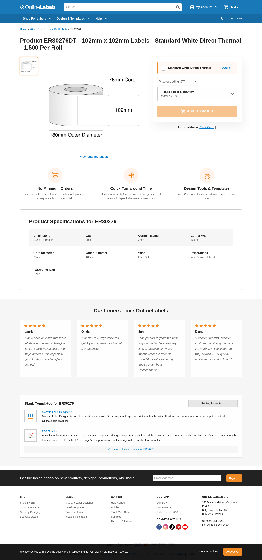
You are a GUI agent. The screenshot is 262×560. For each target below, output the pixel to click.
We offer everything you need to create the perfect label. (207, 196)
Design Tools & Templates (207, 188)
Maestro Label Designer (79, 502)
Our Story (162, 502)
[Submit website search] (178, 7)
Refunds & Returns (122, 521)
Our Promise (163, 507)
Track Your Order (121, 512)
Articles (115, 507)
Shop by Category (30, 512)
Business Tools (74, 512)
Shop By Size (27, 502)
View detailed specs (94, 156)
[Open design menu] (73, 18)
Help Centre (118, 502)
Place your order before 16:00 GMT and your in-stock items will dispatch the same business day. (131, 196)
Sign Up (234, 478)
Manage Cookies (208, 551)
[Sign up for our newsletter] (187, 478)
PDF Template (50, 431)
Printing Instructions (213, 403)
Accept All (232, 551)
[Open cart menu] (231, 7)
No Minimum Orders (55, 188)
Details (226, 67)
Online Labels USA (167, 512)
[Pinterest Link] (179, 526)
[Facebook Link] (159, 526)
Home (23, 29)
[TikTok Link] (172, 526)
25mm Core (206, 127)
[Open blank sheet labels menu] (37, 18)
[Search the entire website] (123, 7)
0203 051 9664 (231, 18)
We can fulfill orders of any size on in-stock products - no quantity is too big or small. (55, 196)
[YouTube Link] (185, 526)
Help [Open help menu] (101, 18)
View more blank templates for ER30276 (131, 449)
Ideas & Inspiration (76, 516)
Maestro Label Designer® (57, 412)
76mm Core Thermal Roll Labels (48, 29)
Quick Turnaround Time (131, 188)
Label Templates (74, 507)
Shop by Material (29, 507)
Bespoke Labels (29, 516)
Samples (116, 516)
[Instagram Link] (166, 526)
